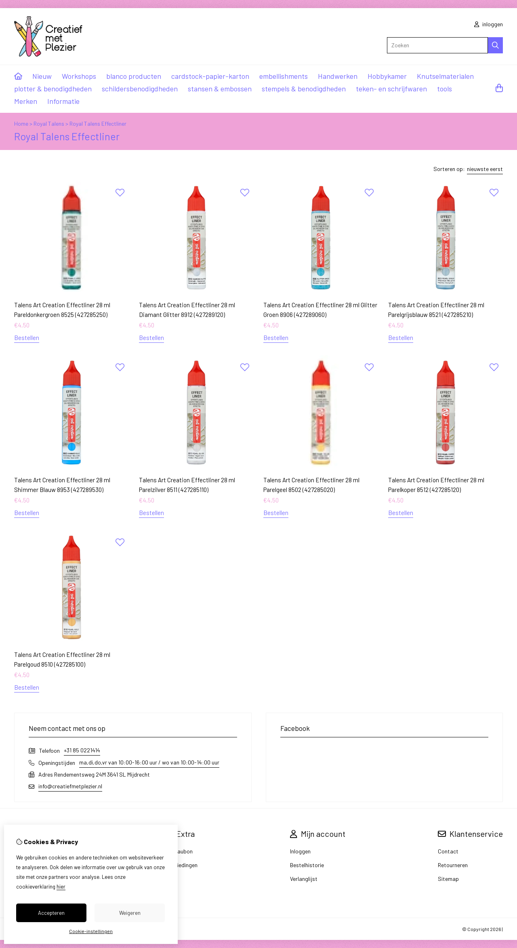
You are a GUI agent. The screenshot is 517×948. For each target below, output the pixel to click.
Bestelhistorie (307, 864)
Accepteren (51, 913)
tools (444, 88)
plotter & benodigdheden (53, 88)
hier (61, 886)
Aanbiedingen (181, 864)
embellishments (283, 76)
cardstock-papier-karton (210, 76)
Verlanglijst (303, 878)
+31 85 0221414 (82, 750)
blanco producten (133, 76)
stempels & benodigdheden (304, 88)
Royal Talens (49, 123)
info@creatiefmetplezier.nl (70, 786)
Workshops (79, 76)
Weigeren (130, 913)
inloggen (488, 24)
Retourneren (453, 864)
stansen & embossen (220, 88)
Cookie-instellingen (91, 931)
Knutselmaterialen (445, 76)
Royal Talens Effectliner (97, 123)
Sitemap (448, 878)
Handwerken (337, 76)
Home (21, 123)
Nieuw (42, 76)
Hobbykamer (387, 76)
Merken (25, 101)
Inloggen (300, 851)
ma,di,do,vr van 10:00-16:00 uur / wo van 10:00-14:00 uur (149, 762)
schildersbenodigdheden (140, 88)
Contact (448, 851)
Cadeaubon (178, 851)
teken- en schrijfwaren (391, 88)
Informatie (63, 101)
